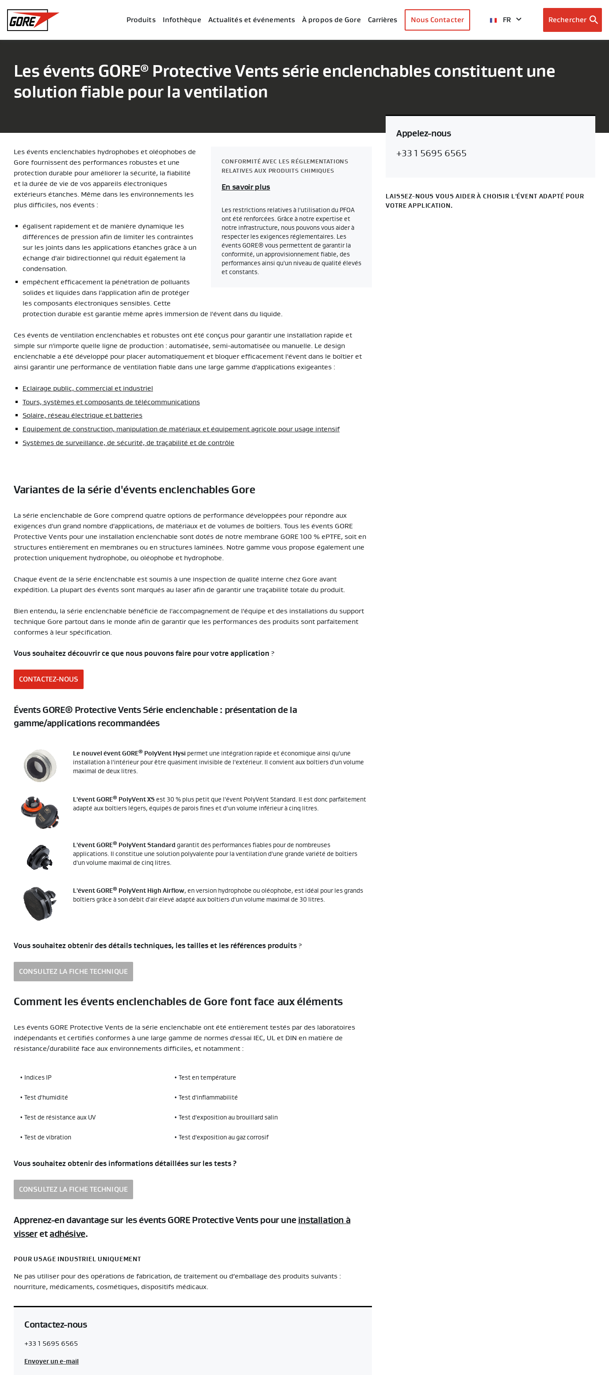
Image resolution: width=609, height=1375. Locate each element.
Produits (141, 19)
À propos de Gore (331, 19)
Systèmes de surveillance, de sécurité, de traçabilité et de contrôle (128, 441)
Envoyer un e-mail (51, 1359)
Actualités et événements (251, 19)
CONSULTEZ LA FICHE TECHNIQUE (73, 970)
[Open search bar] (572, 20)
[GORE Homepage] (33, 20)
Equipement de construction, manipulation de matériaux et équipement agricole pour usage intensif (181, 428)
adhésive (67, 1232)
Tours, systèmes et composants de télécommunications (111, 401)
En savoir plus (246, 187)
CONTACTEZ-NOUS (48, 678)
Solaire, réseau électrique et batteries (82, 414)
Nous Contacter (437, 19)
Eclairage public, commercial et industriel (88, 388)
